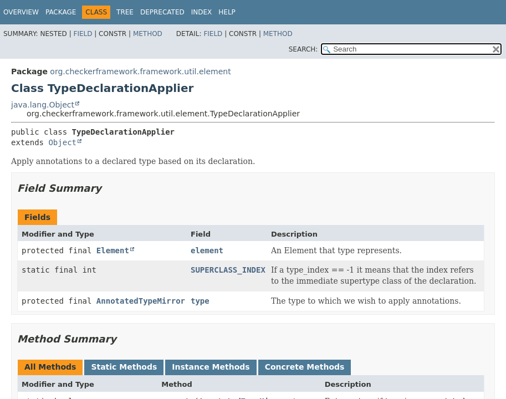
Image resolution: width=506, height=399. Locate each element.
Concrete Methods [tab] (305, 366)
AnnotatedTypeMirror (140, 300)
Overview (21, 12)
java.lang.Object (42, 104)
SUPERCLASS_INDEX (228, 269)
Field (82, 34)
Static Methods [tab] (124, 366)
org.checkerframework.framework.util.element (140, 71)
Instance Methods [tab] (210, 366)
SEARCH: (303, 49)
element (207, 250)
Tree (125, 12)
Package (60, 12)
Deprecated (162, 12)
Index (201, 12)
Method (147, 34)
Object (62, 142)
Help (227, 12)
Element (112, 250)
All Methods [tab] (50, 366)
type (200, 300)
